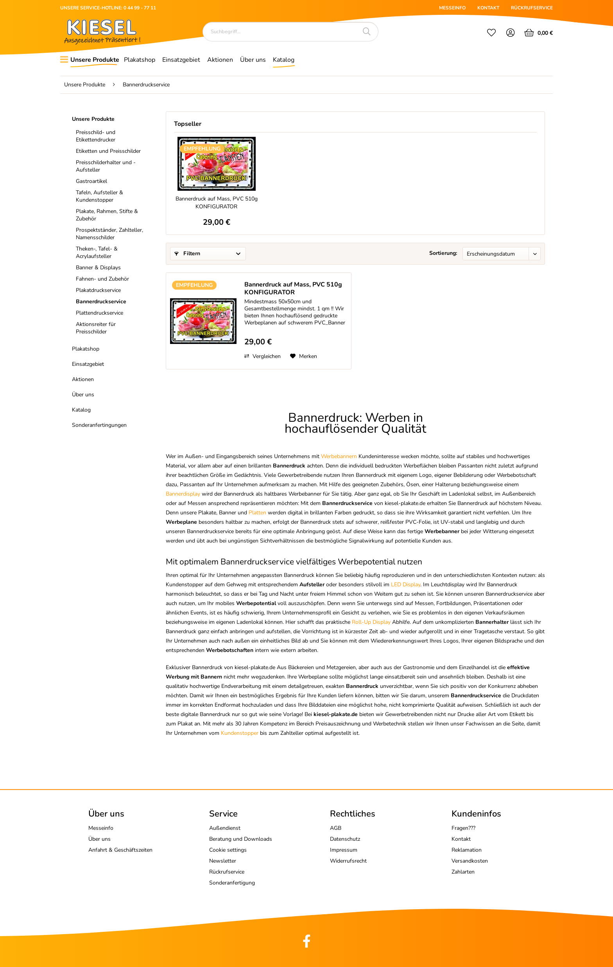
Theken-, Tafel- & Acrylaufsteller (97, 252)
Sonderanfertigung (232, 882)
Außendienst (224, 828)
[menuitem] (491, 33)
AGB (335, 828)
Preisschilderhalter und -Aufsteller (106, 166)
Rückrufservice (226, 872)
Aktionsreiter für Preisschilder (96, 328)
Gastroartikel (91, 181)
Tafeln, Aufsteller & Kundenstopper (99, 196)
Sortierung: (443, 253)
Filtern (187, 253)
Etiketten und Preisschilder (108, 151)
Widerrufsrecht (348, 861)
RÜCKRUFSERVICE (532, 8)
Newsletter (222, 861)
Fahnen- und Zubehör (102, 279)
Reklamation (467, 850)
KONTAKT (488, 8)
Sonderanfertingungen (99, 425)
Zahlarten (463, 872)
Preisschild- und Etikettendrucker (95, 136)
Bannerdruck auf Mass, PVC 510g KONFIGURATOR (217, 202)
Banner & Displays (98, 267)
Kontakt (461, 839)
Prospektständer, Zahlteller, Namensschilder (109, 233)
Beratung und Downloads (240, 839)
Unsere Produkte (93, 119)
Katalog (81, 410)
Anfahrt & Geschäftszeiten (120, 850)
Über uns (83, 394)
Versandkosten (470, 861)
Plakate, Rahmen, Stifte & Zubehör (107, 215)
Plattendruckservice (99, 313)
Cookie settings (228, 850)
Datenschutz (345, 839)
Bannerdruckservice (101, 301)
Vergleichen (262, 356)
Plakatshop (85, 349)
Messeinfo (100, 828)
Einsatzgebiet (88, 364)
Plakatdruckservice (98, 290)
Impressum (343, 850)
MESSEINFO (452, 8)
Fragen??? (463, 828)
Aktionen (83, 379)
